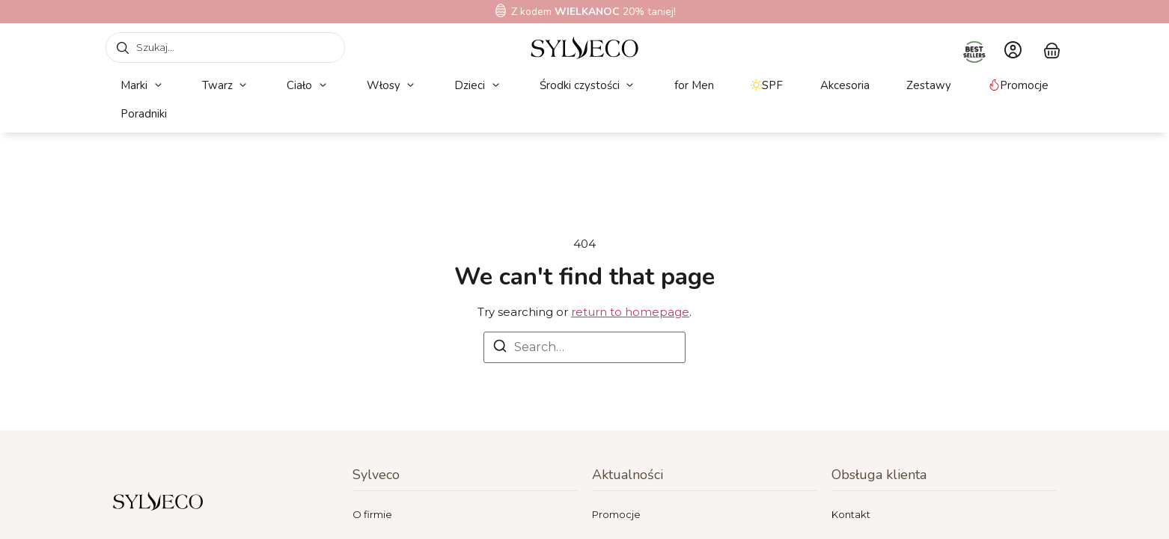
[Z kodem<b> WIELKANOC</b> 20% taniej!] (500, 10)
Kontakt (850, 514)
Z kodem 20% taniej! (593, 11)
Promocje (616, 514)
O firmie (372, 514)
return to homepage (630, 312)
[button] (143, 85)
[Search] (499, 348)
